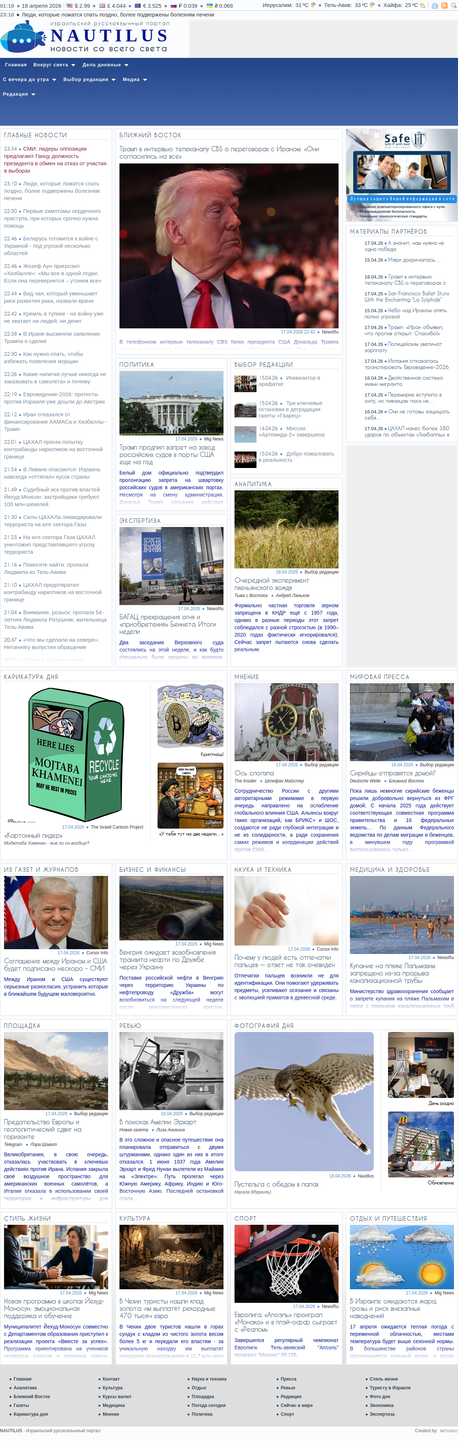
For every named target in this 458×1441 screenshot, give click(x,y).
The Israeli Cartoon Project (117, 827)
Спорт (287, 1414)
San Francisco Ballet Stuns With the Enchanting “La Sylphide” (407, 296)
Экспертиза (382, 1414)
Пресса (288, 1379)
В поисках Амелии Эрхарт (157, 1121)
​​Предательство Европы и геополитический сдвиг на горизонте (42, 1129)
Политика (202, 1414)
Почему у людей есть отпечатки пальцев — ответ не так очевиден (284, 961)
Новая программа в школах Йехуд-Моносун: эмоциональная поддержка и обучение (54, 1308)
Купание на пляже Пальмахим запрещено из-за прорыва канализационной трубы (392, 973)
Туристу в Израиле (390, 1387)
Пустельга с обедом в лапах (276, 1184)
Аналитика (25, 1387)
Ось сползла (254, 773)
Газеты (21, 1405)
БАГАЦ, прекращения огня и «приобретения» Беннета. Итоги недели (167, 624)
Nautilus (366, 1176)
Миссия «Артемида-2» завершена (292, 431)
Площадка (203, 1396)
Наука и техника (209, 1379)
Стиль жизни (384, 1379)
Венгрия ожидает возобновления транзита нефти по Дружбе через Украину (167, 959)
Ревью (288, 1387)
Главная (23, 1379)
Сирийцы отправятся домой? (393, 773)
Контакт (111, 1379)
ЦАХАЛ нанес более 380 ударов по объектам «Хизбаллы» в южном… (399, 434)
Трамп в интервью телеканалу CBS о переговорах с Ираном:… (398, 282)
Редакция (291, 1396)
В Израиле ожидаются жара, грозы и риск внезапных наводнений (393, 1308)
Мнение (111, 1414)
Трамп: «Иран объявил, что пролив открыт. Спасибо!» (404, 330)
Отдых (199, 1387)
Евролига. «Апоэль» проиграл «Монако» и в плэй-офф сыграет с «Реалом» (285, 1322)
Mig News (214, 439)
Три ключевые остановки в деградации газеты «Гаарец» (290, 409)
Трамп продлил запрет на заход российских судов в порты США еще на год (167, 454)
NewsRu (330, 332)
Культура (112, 1387)
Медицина (114, 1405)
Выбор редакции (322, 572)
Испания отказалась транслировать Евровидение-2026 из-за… (399, 367)
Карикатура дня (31, 1414)
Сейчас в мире (297, 1405)
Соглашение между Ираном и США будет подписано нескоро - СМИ (55, 964)
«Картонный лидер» (33, 835)
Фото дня (380, 1396)
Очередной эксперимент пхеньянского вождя (271, 583)
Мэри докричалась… (414, 260)
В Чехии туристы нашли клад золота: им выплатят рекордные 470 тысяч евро (167, 1308)
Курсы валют (117, 1396)
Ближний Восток (32, 1396)
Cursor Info (97, 952)
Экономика (382, 1405)
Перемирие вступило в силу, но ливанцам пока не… (403, 397)
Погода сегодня (209, 1405)
